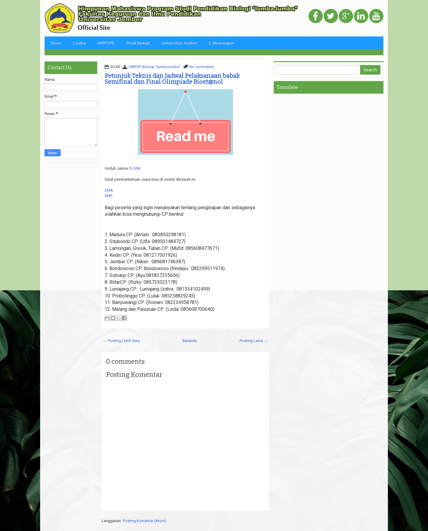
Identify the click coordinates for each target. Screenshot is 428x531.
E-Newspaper (221, 42)
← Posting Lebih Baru (121, 340)
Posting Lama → (254, 340)
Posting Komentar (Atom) (144, 521)
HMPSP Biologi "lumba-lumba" (155, 66)
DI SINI (134, 168)
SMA (109, 190)
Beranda (189, 340)
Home (56, 42)
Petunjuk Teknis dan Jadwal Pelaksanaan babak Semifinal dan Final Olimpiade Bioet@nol (172, 78)
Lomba (79, 42)
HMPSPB (105, 42)
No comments (201, 66)
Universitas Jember (179, 42)
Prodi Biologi (138, 42)
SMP (108, 195)
